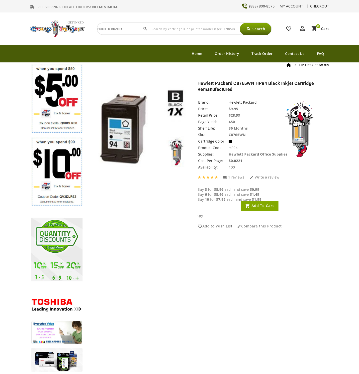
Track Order (262, 53)
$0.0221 (235, 160)
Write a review (264, 177)
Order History (227, 53)
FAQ (320, 53)
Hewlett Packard (243, 102)
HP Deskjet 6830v (314, 64)
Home (197, 53)
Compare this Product (259, 226)
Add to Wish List (215, 226)
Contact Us (294, 53)
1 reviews (233, 177)
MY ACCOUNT (291, 6)
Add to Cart (263, 205)
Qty (200, 215)
